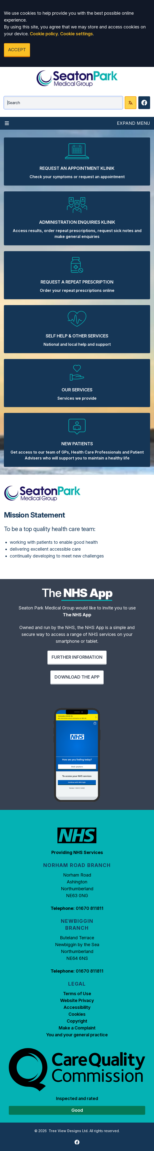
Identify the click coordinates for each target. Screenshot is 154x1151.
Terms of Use (77, 993)
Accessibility (77, 1007)
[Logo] (77, 78)
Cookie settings (76, 33)
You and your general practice (77, 1034)
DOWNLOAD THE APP (77, 677)
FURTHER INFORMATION (77, 657)
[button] (77, 161)
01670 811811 (89, 908)
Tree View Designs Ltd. (68, 1131)
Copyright (77, 1021)
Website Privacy (77, 1000)
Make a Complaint (77, 1027)
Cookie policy (44, 33)
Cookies (77, 1014)
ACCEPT (17, 49)
